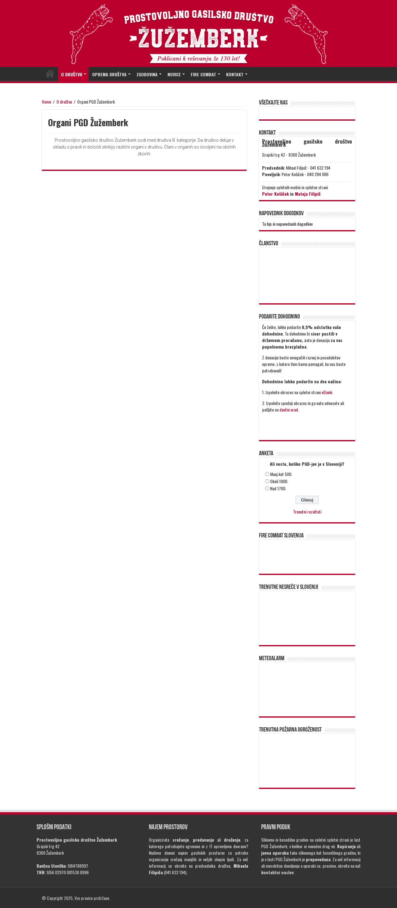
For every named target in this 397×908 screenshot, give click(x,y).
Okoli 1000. (279, 481)
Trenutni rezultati (307, 511)
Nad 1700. (278, 488)
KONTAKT (234, 74)
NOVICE (174, 74)
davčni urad (288, 409)
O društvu (64, 101)
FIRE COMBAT (203, 74)
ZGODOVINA (147, 74)
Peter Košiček (275, 193)
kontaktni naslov (277, 872)
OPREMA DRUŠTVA (109, 74)
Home (46, 101)
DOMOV (50, 73)
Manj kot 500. (281, 474)
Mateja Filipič (308, 193)
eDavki (327, 392)
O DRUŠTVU (71, 74)
